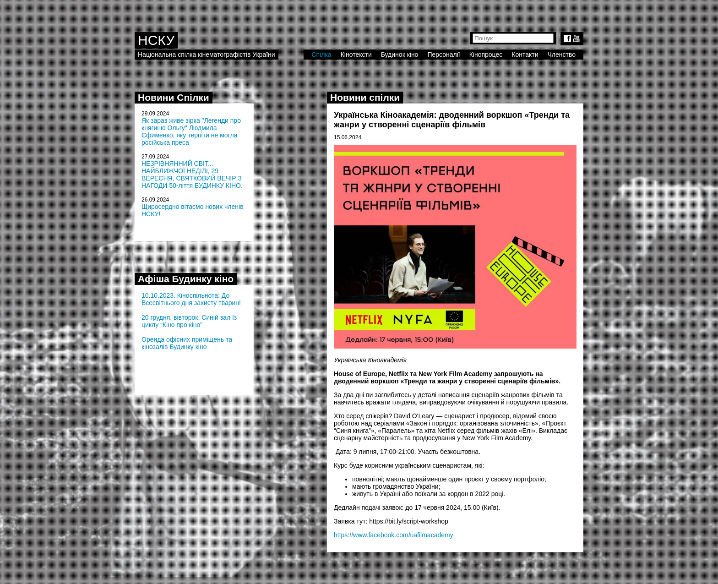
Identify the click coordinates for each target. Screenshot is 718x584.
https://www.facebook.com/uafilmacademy (393, 535)
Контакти (524, 54)
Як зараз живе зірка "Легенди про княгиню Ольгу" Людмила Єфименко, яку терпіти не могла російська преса (191, 131)
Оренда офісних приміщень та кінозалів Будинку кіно (186, 343)
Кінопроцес (486, 54)
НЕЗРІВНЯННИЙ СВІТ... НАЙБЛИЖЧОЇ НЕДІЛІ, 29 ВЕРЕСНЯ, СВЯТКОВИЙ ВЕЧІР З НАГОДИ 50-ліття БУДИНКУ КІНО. (192, 174)
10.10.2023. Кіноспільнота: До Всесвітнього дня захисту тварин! (191, 299)
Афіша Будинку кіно (186, 278)
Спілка (321, 54)
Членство (562, 54)
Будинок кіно (400, 54)
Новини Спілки (173, 97)
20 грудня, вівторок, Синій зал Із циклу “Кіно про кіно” (189, 321)
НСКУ (156, 40)
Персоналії (443, 54)
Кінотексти (356, 54)
